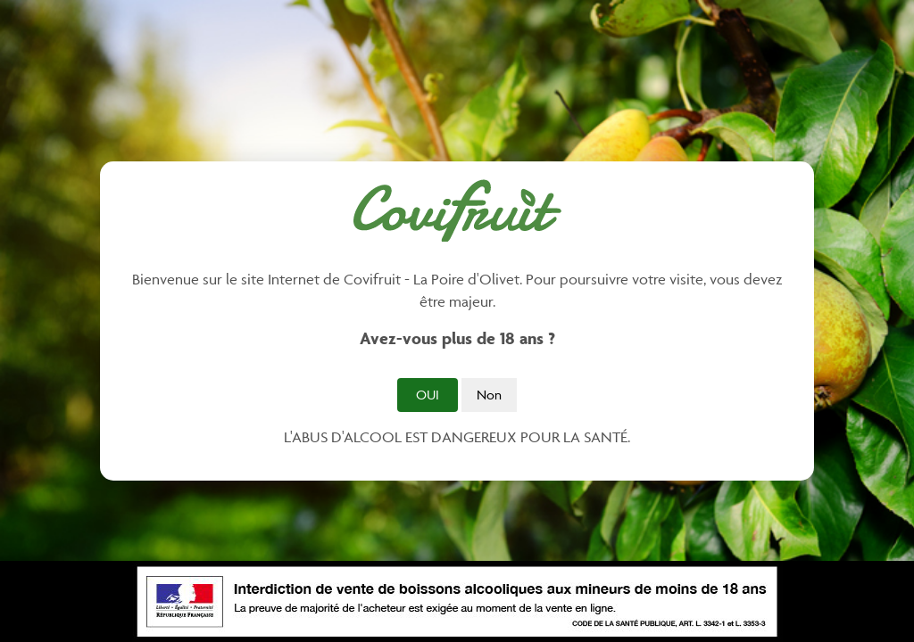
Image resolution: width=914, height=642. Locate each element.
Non (489, 394)
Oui (427, 394)
